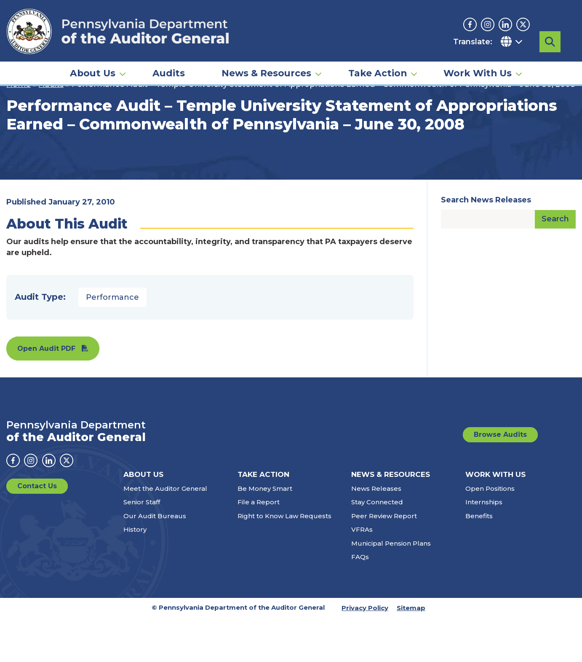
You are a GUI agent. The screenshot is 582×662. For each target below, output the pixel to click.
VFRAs (362, 574)
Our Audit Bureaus (154, 560)
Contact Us (37, 530)
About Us (92, 70)
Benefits (479, 560)
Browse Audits (500, 479)
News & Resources (266, 70)
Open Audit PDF (46, 393)
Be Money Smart (265, 533)
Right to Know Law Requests (284, 560)
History (135, 574)
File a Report (259, 546)
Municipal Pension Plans (391, 588)
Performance (112, 341)
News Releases (376, 533)
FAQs (360, 601)
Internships (483, 546)
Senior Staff (141, 546)
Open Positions (490, 533)
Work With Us (477, 70)
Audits (168, 70)
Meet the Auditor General (165, 533)
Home (18, 128)
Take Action (377, 70)
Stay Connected (377, 546)
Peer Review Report (384, 560)
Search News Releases (486, 244)
